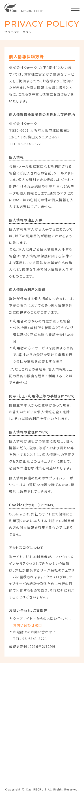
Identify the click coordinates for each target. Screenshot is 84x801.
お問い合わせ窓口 (27, 625)
